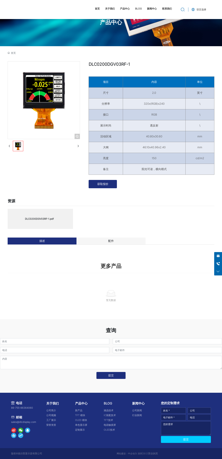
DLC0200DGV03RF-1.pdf (39, 218)
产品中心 (111, 22)
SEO (145, 453)
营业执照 (153, 453)
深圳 (140, 453)
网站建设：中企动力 (127, 453)
